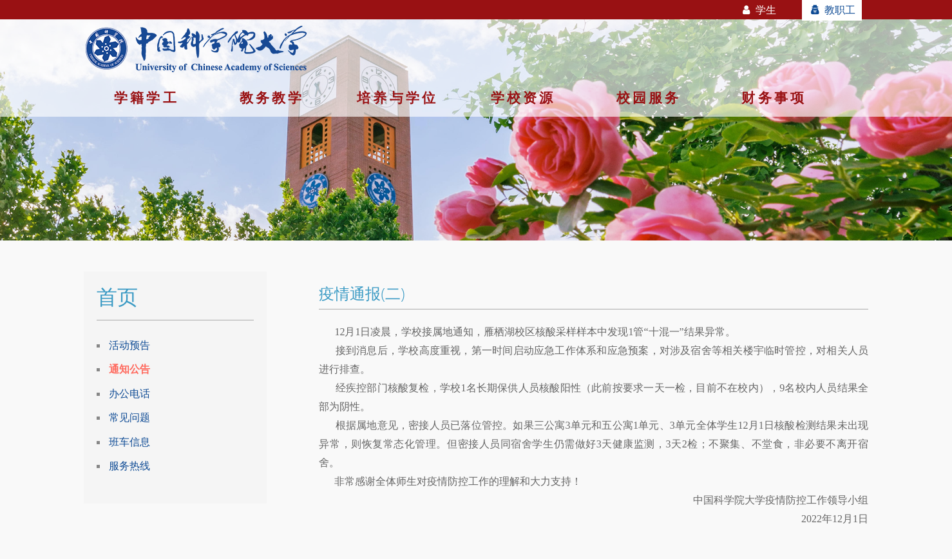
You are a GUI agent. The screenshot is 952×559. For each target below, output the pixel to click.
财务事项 (773, 97)
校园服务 (648, 97)
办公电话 (129, 393)
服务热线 (129, 465)
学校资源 (523, 97)
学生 (758, 10)
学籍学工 (146, 97)
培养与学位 (397, 97)
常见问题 (129, 417)
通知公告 (129, 369)
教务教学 (272, 97)
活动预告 (129, 345)
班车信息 (129, 442)
